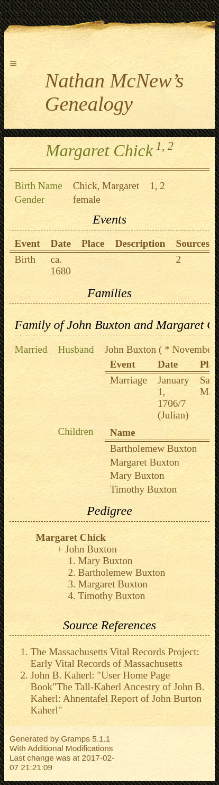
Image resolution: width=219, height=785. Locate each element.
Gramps (75, 738)
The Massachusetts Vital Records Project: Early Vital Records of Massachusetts (115, 657)
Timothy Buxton (143, 489)
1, (160, 146)
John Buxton (131, 349)
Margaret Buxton (144, 462)
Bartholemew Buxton (153, 448)
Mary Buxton (137, 475)
